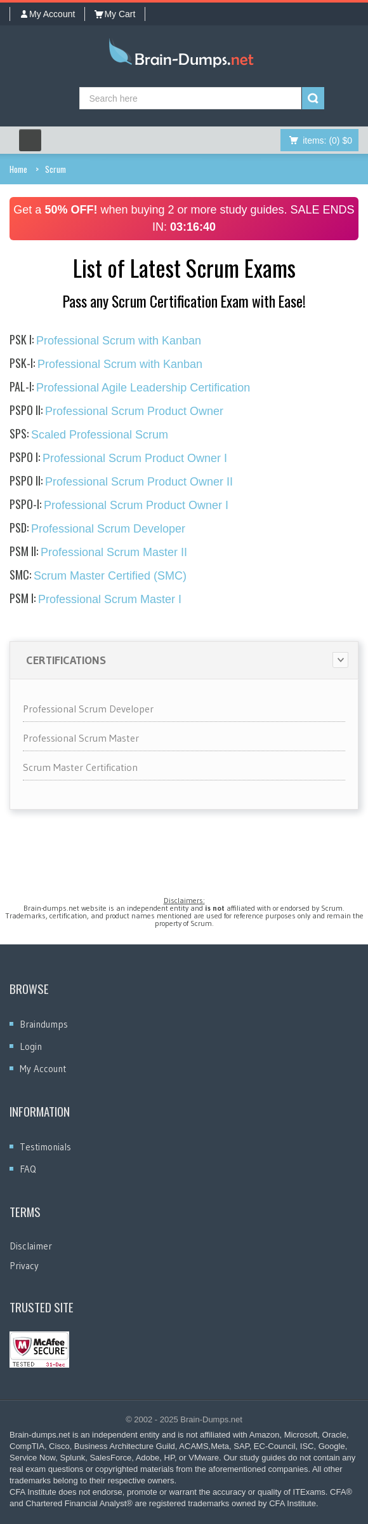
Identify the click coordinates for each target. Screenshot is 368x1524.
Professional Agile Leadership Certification (130, 387)
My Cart (115, 14)
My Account (47, 14)
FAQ (28, 1169)
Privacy (24, 1266)
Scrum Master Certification (80, 767)
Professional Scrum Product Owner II (121, 481)
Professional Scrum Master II (98, 552)
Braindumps (44, 1024)
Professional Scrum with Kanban (105, 340)
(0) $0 (327, 140)
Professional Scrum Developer (97, 528)
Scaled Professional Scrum (89, 434)
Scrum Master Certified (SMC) (98, 575)
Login (31, 1046)
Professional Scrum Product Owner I (118, 458)
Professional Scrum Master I (95, 599)
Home (18, 169)
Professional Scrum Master (81, 737)
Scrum (55, 169)
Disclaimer (31, 1246)
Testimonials (45, 1147)
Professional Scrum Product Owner (116, 411)
